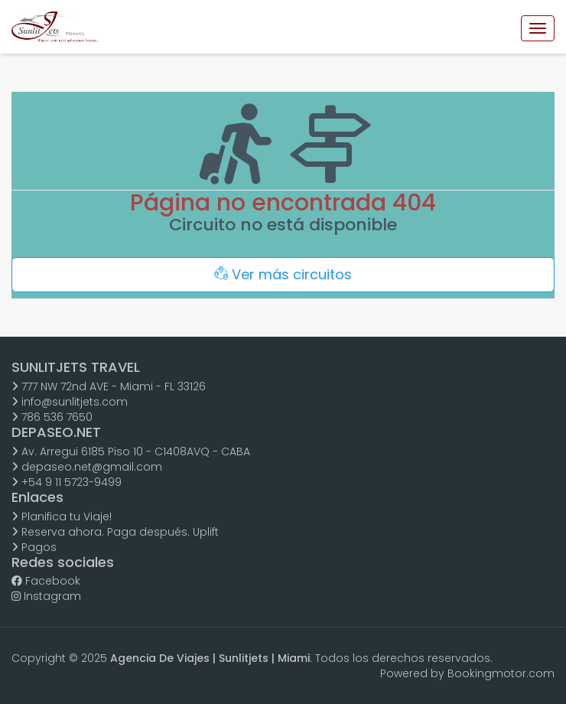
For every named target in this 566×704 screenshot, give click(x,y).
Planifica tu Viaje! (61, 516)
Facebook (45, 580)
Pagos (34, 547)
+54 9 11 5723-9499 (66, 482)
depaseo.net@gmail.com (86, 466)
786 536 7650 (52, 417)
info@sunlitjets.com (69, 401)
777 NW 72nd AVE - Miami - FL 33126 (108, 386)
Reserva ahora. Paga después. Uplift (115, 531)
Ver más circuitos (283, 274)
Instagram (46, 596)
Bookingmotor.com (501, 673)
